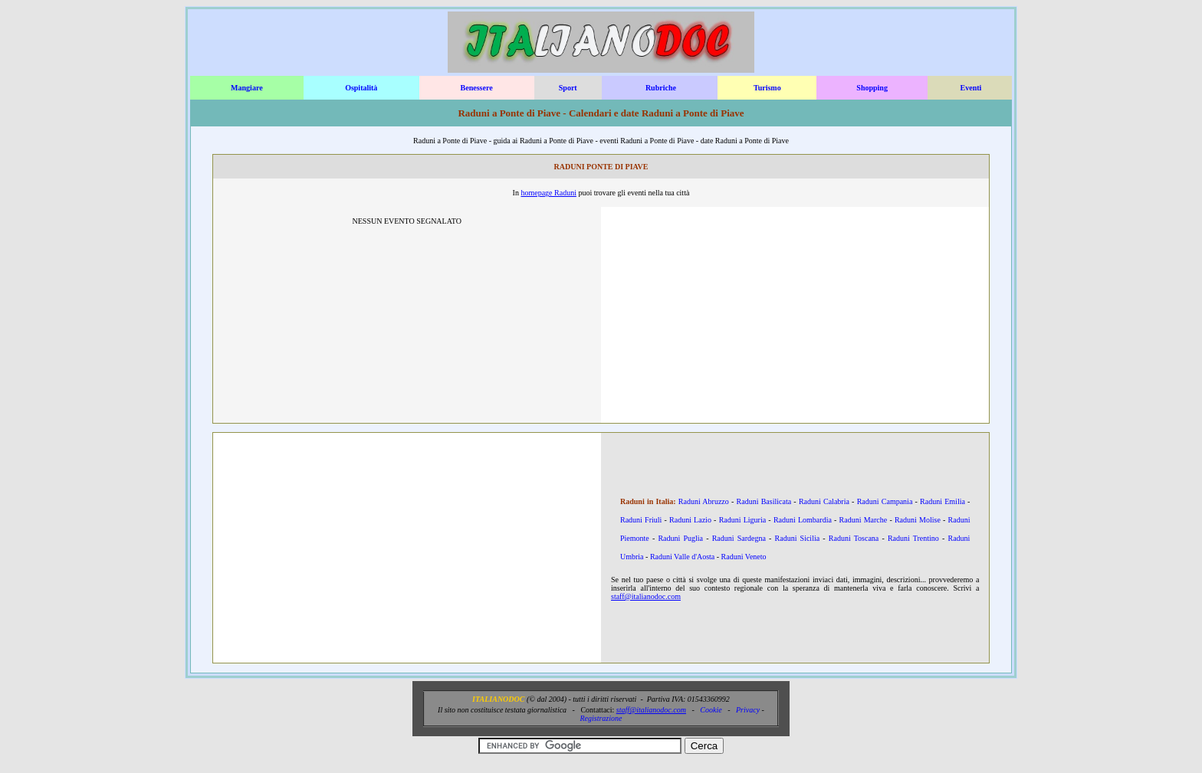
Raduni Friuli (641, 520)
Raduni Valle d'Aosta (682, 556)
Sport (568, 88)
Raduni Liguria (743, 520)
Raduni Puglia (680, 538)
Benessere (477, 88)
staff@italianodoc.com (646, 596)
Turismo (767, 88)
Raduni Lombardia (802, 520)
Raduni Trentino (913, 538)
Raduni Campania (885, 501)
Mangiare (246, 88)
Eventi (971, 88)
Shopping (872, 88)
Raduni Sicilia (797, 538)
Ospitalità (361, 88)
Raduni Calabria (824, 501)
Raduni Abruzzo (703, 501)
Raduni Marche (863, 520)
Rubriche (660, 88)
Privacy (748, 710)
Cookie (710, 710)
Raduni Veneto (744, 556)
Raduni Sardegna (739, 538)
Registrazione (601, 718)
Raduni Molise (918, 520)
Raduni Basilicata (764, 501)
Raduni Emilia (942, 501)
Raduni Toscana (854, 538)
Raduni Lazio (690, 520)
